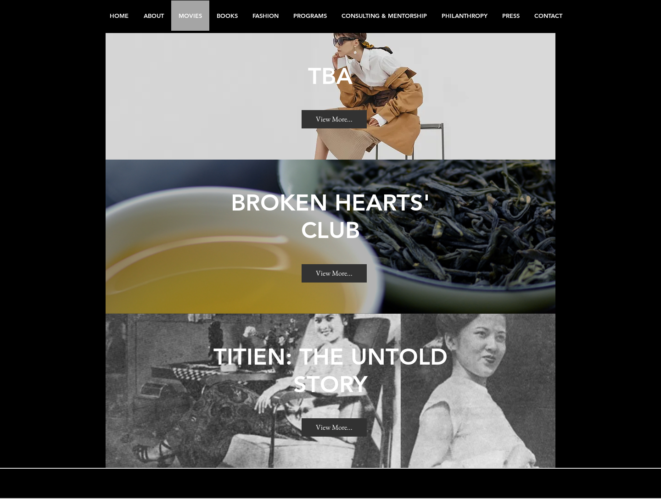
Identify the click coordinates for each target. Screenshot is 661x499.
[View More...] (334, 119)
